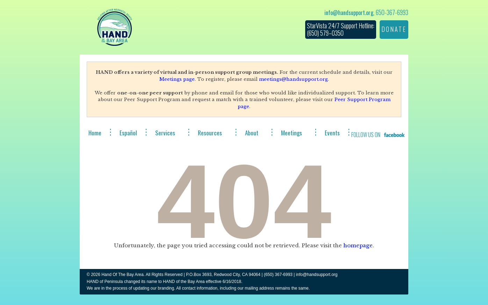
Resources (210, 132)
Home (94, 132)
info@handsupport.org (348, 12)
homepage (358, 245)
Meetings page (177, 79)
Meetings (291, 132)
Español (128, 132)
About (251, 132)
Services (165, 132)
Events (332, 132)
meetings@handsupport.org (293, 79)
